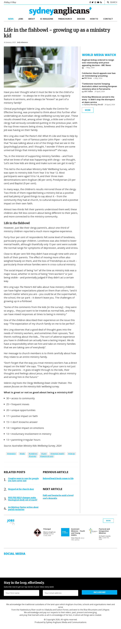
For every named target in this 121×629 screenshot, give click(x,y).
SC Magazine (46, 19)
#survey (32, 456)
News (10, 19)
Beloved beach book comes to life (58, 478)
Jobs (21, 19)
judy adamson (22, 42)
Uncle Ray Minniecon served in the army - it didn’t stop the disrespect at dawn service (98, 100)
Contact (108, 19)
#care (43, 453)
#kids (22, 453)
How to (94, 19)
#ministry (11, 453)
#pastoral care (46, 456)
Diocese (81, 19)
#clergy (71, 453)
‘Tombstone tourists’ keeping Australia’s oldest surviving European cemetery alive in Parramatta (99, 86)
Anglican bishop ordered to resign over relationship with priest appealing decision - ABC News (98, 63)
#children (33, 453)
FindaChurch (65, 19)
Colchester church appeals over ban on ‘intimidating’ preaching (99, 74)
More (87, 110)
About (31, 19)
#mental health (57, 453)
